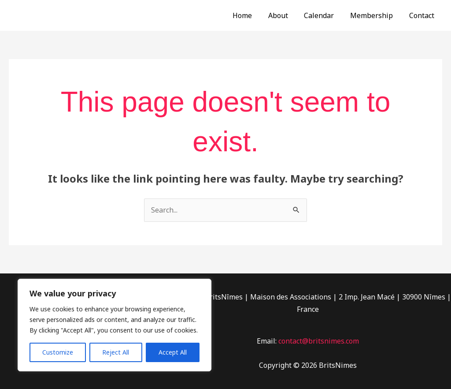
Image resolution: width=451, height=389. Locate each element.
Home (251, 15)
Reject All (115, 352)
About (285, 15)
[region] (114, 325)
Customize (57, 352)
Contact (422, 15)
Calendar (324, 15)
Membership (374, 15)
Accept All (173, 352)
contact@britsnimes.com (318, 341)
